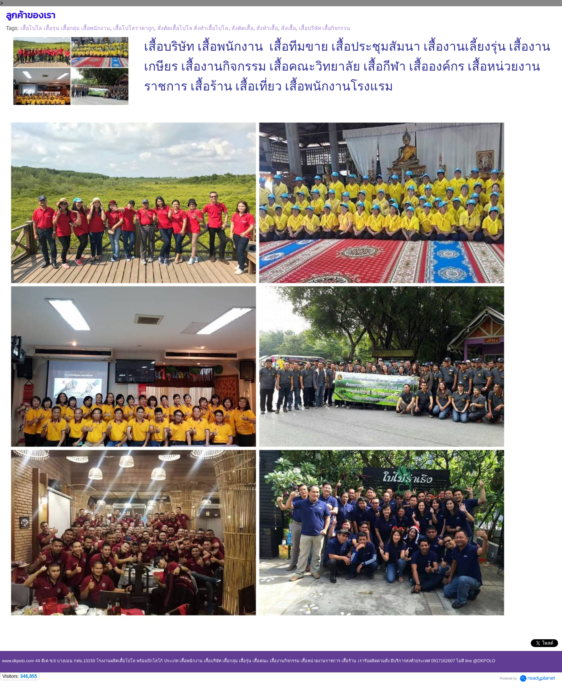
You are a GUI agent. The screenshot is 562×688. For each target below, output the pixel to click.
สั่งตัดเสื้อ (242, 28)
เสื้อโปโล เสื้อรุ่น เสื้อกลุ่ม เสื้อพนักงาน (65, 28)
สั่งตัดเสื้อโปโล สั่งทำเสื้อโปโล (193, 28)
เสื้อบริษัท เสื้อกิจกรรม (324, 28)
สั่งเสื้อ (288, 28)
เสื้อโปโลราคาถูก (133, 28)
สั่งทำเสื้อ (267, 28)
